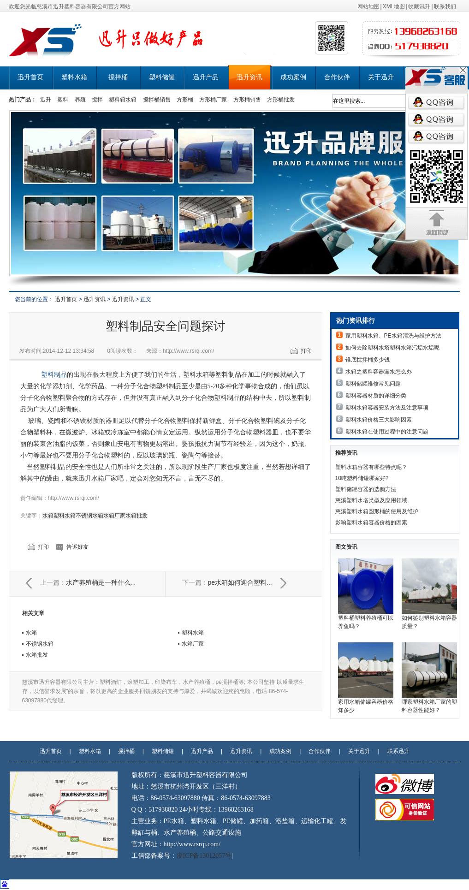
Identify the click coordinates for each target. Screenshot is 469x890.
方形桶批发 (281, 99)
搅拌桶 (118, 77)
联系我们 (445, 6)
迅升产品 (206, 77)
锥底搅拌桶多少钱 (367, 359)
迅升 (45, 99)
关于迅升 (381, 77)
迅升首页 (30, 77)
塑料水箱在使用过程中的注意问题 (386, 431)
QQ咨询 (436, 103)
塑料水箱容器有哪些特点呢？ (371, 467)
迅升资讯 (249, 77)
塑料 (62, 99)
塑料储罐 (162, 77)
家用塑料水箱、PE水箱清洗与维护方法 (393, 335)
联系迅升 (398, 751)
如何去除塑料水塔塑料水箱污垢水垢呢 (392, 347)
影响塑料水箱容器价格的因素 (371, 522)
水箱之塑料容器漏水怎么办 (378, 371)
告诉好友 (77, 547)
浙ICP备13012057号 (204, 855)
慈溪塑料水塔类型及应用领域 (371, 500)
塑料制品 (54, 374)
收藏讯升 (419, 6)
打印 (306, 351)
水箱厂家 (114, 515)
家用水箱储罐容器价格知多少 (365, 677)
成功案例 (293, 77)
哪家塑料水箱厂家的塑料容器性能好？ (429, 677)
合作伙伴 (337, 77)
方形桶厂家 (213, 99)
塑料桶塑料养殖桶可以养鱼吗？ (365, 593)
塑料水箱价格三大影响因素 (378, 419)
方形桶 (185, 99)
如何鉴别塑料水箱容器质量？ (429, 593)
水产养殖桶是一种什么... (101, 582)
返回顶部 (437, 223)
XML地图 (394, 6)
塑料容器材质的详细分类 (375, 395)
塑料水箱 (74, 77)
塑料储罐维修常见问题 (373, 383)
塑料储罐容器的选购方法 (365, 489)
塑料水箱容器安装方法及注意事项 (386, 407)
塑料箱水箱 (123, 99)
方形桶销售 (247, 99)
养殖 (80, 99)
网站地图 (368, 6)
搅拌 (97, 99)
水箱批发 (136, 515)
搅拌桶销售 (157, 99)
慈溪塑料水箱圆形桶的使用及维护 (376, 511)
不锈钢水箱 (89, 515)
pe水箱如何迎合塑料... (240, 582)
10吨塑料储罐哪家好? (362, 478)
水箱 (47, 515)
